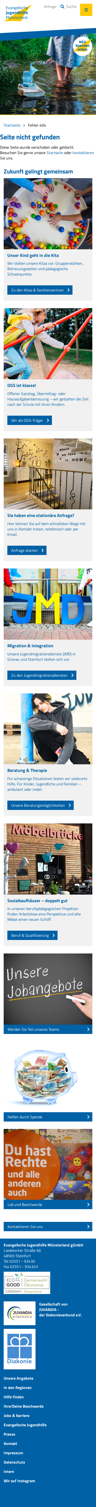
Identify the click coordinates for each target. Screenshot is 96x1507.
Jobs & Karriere (16, 1415)
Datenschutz (14, 1462)
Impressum (13, 1452)
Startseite (12, 125)
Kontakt (10, 1443)
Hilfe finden (14, 1397)
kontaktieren (83, 153)
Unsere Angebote (18, 1378)
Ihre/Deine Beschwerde (24, 1406)
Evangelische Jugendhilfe (25, 1425)
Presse (9, 1434)
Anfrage (50, 6)
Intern (9, 1471)
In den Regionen (18, 1387)
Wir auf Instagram (19, 1480)
